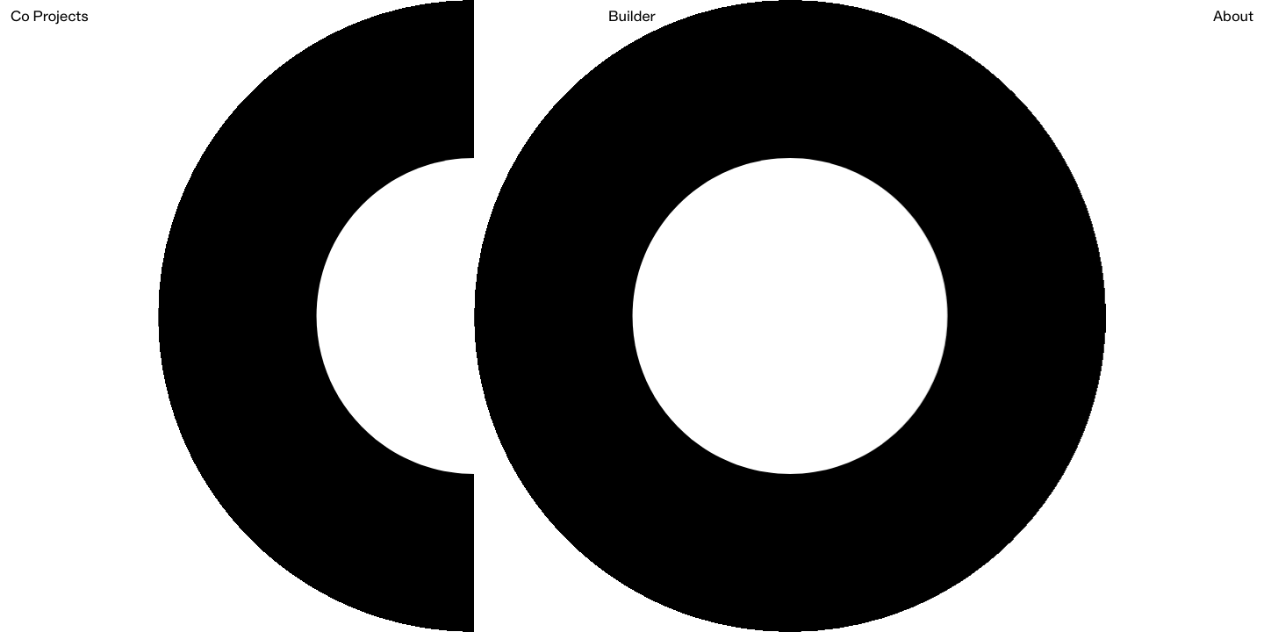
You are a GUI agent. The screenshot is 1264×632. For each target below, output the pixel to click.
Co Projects (50, 18)
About (1233, 18)
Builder (632, 18)
